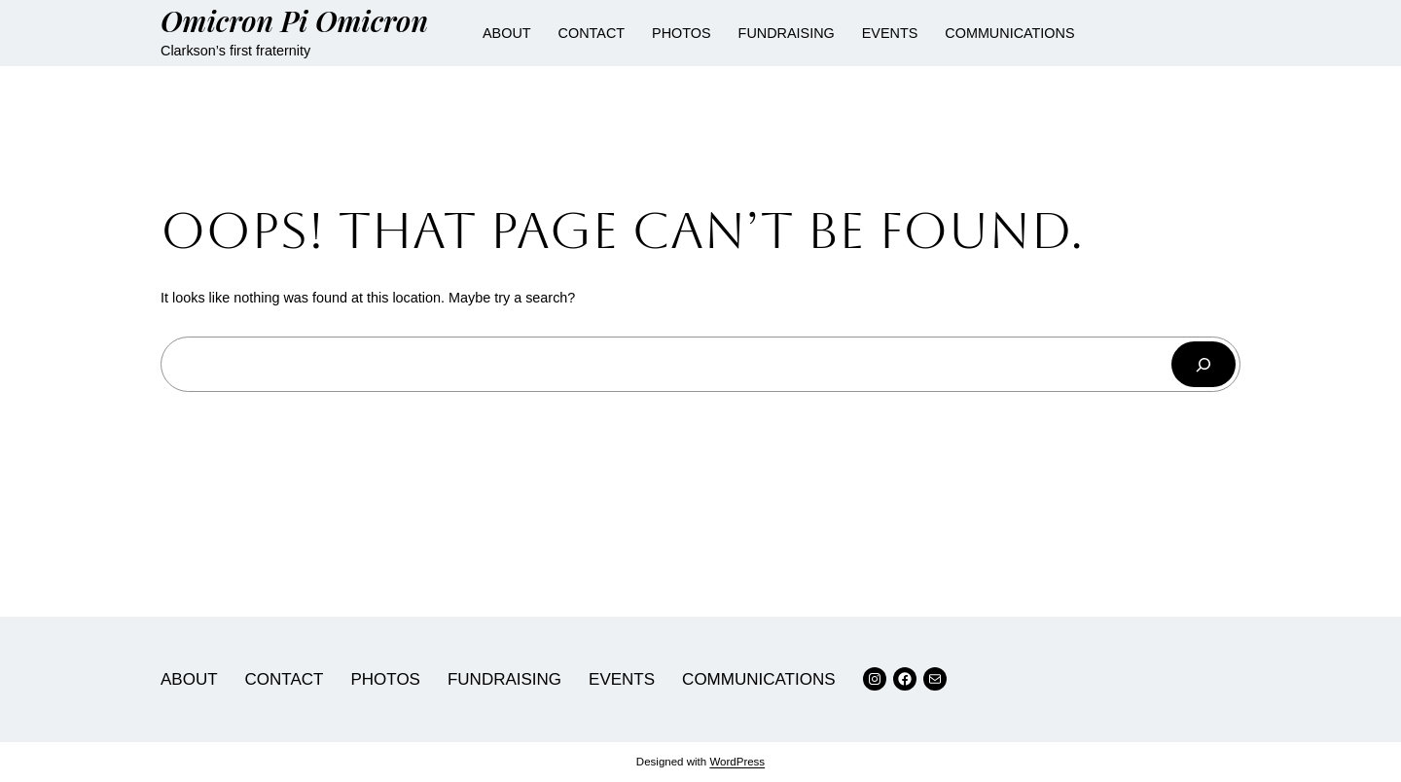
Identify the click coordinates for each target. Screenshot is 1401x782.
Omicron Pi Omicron (294, 20)
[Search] (1203, 364)
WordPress (737, 761)
